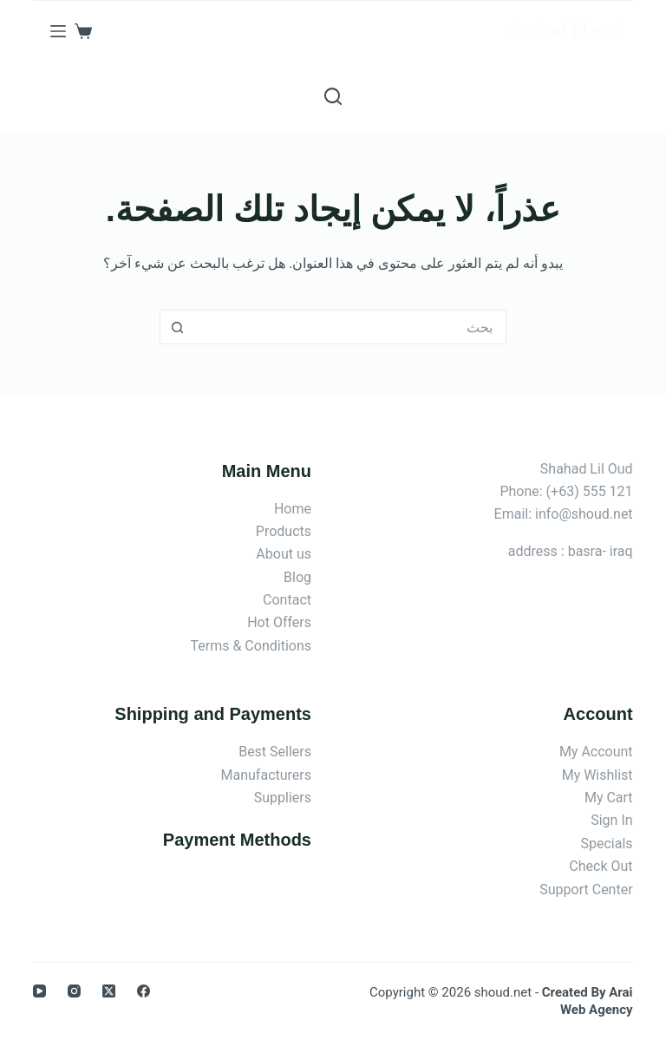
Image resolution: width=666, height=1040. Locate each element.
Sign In (611, 820)
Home (292, 508)
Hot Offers (279, 622)
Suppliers (282, 797)
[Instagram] (74, 990)
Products (283, 531)
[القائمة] (58, 31)
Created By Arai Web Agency (587, 1000)
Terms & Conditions (251, 646)
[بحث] (333, 96)
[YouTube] (39, 990)
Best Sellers (274, 751)
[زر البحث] (177, 327)
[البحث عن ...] (350, 327)
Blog (297, 577)
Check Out (600, 866)
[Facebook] (143, 990)
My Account (596, 751)
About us (283, 554)
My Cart (608, 797)
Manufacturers (266, 775)
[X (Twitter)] (108, 990)
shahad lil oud (564, 32)
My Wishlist (597, 775)
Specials (607, 843)
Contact (287, 600)
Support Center (585, 889)
